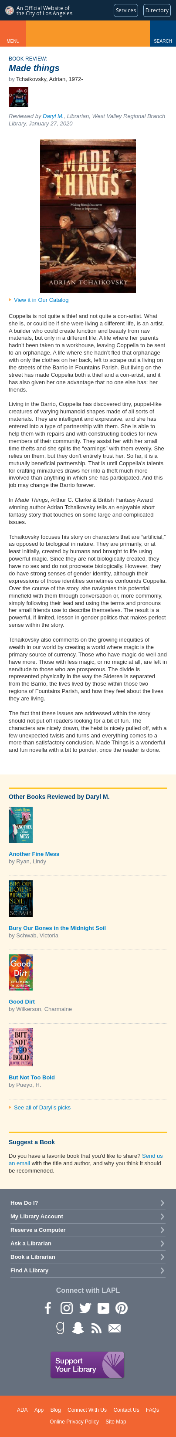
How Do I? (24, 1203)
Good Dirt (22, 1001)
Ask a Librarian (30, 1243)
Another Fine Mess (34, 854)
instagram (66, 1308)
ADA (22, 1410)
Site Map (115, 1422)
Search (163, 41)
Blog (56, 1410)
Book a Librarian (32, 1257)
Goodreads (59, 1328)
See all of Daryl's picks (42, 1107)
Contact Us (126, 1410)
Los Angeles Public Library (88, 33)
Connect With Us (87, 1410)
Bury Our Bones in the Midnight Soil (57, 928)
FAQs (152, 1410)
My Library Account (36, 1216)
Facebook (48, 1308)
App (39, 1410)
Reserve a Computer (37, 1230)
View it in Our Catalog (41, 300)
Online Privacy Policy (74, 1422)
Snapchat (78, 1328)
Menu (13, 41)
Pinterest (121, 1308)
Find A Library (29, 1270)
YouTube (103, 1308)
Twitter (84, 1308)
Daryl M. (53, 116)
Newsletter (114, 1328)
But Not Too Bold (32, 1077)
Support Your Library (87, 1365)
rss (96, 1328)
